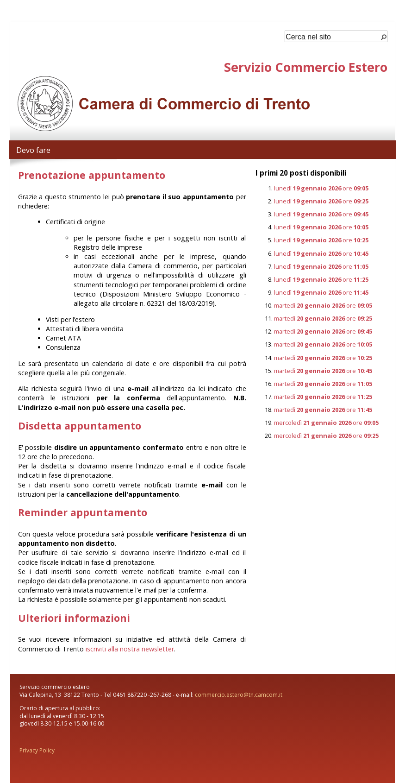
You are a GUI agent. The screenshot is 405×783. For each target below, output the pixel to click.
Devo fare (33, 150)
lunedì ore (321, 188)
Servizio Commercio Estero (305, 67)
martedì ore (323, 305)
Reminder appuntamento (82, 512)
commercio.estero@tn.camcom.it (238, 695)
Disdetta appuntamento (79, 425)
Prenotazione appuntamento (91, 175)
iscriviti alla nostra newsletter (130, 648)
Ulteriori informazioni (74, 618)
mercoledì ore (326, 422)
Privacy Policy (37, 750)
